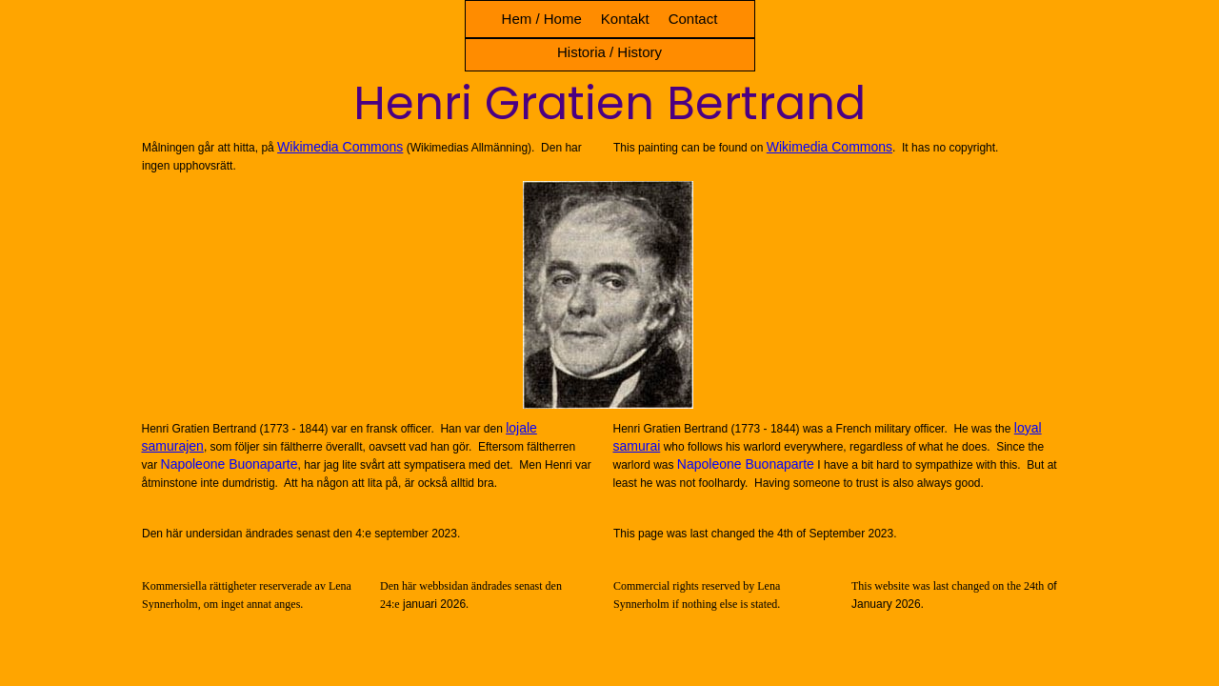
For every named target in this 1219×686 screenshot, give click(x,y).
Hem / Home (542, 18)
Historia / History (609, 52)
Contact (693, 18)
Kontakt (625, 18)
